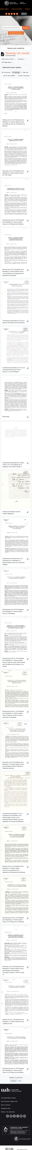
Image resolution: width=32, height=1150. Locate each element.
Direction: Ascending (23, 75)
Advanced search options (11, 67)
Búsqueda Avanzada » (16, 33)
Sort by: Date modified (9, 75)
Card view (16, 72)
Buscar (25, 28)
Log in (23, 13)
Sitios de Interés (16, 9)
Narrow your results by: (16, 48)
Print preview (6, 72)
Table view (24, 72)
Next (19, 1081)
